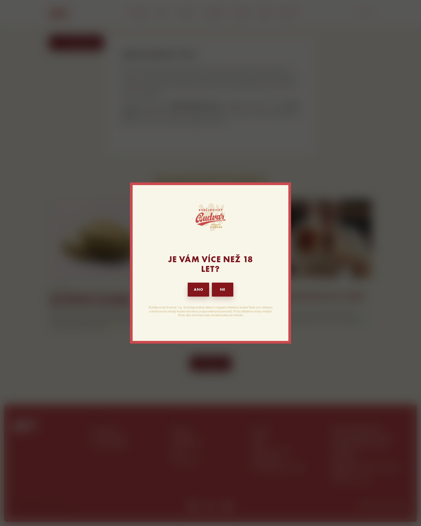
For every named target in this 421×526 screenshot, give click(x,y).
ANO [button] (198, 289)
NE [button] (222, 289)
